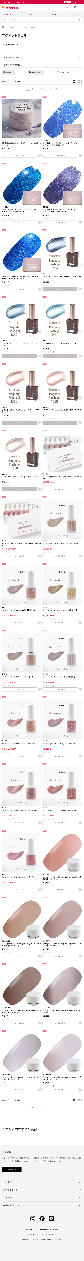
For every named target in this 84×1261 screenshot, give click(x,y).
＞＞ (56, 88)
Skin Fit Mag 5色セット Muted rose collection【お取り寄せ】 (21, 544)
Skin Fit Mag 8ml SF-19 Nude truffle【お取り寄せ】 (19, 610)
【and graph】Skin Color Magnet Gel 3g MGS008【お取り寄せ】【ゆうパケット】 (62, 1011)
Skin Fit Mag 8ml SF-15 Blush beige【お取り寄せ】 (19, 743)
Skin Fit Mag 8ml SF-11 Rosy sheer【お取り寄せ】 (19, 877)
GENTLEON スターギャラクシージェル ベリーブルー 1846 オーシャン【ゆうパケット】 (20, 211)
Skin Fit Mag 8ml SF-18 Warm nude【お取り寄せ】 (60, 610)
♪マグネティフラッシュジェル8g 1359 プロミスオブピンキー (62, 411)
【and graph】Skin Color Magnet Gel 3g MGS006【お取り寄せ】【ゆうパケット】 (62, 1078)
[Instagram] (32, 1218)
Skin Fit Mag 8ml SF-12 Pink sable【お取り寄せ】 (60, 810)
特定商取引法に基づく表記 (48, 1229)
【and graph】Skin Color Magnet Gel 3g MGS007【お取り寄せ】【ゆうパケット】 (21, 1078)
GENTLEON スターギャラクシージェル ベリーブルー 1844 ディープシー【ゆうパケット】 (20, 277)
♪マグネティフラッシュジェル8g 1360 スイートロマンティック (21, 411)
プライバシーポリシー (47, 1234)
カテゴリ (53, 14)
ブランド (76, 14)
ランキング (7, 14)
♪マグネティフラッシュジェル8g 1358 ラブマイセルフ (21, 477)
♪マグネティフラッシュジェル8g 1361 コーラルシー (61, 343)
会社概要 (29, 1229)
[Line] (51, 1218)
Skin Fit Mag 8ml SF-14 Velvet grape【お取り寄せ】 (60, 743)
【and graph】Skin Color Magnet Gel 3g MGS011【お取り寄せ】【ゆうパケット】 (21, 945)
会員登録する (11, 1169)
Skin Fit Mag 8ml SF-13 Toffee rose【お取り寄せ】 (19, 810)
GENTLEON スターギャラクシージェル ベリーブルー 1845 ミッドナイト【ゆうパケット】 (61, 211)
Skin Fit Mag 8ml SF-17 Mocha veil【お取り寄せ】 (19, 677)
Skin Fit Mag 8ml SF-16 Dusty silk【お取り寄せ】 (59, 677)
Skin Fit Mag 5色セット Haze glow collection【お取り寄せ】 (62, 478)
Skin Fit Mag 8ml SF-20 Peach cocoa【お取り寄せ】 (61, 543)
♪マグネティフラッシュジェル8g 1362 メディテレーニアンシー (21, 344)
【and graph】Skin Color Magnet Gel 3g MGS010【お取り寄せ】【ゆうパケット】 (62, 945)
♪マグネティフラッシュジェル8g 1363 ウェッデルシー (62, 276)
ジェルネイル (12, 27)
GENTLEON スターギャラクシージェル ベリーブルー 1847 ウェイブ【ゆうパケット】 (61, 144)
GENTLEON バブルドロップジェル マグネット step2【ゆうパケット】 (21, 144)
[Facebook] (42, 1218)
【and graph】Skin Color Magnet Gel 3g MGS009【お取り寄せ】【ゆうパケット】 (21, 1011)
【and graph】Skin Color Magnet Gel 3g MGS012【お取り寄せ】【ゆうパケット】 (62, 878)
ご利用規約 (30, 1234)
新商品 (31, 14)
